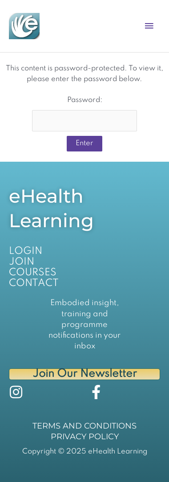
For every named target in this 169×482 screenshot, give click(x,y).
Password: (84, 113)
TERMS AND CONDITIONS (84, 426)
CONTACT (34, 283)
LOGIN (25, 251)
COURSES (32, 273)
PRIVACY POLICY (85, 436)
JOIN (21, 262)
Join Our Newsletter (84, 374)
